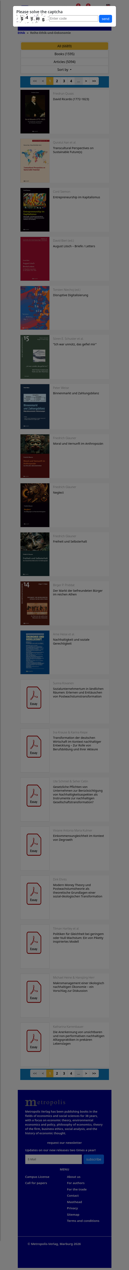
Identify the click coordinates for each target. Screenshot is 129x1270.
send (105, 19)
